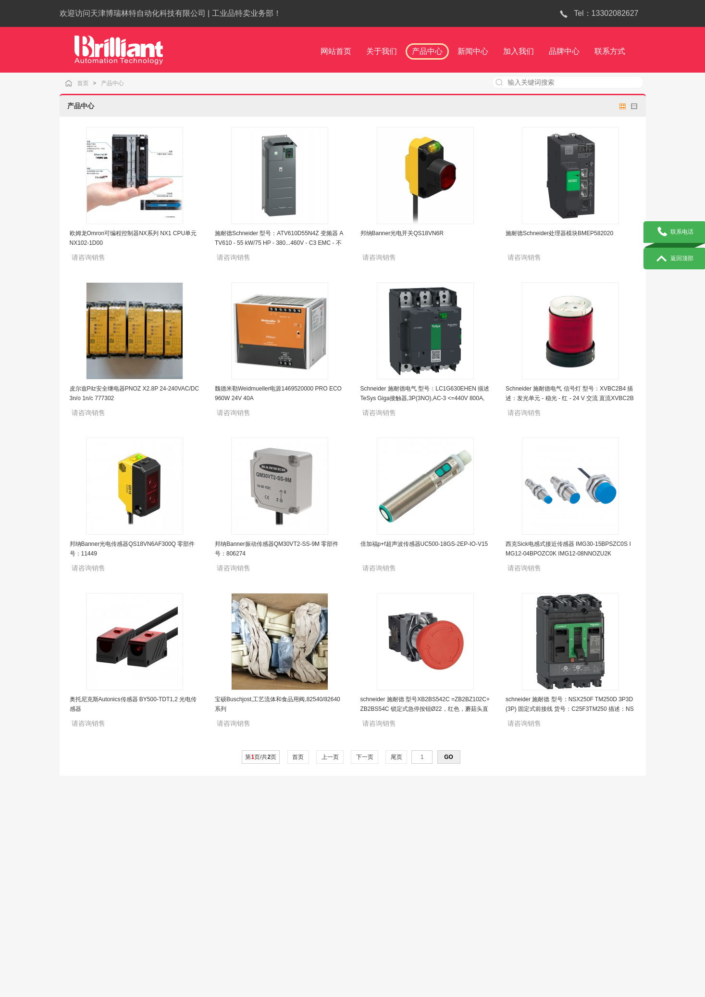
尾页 (396, 757)
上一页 (330, 757)
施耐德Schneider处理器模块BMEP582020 (559, 233)
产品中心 (121, 83)
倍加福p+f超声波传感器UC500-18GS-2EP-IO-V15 (424, 544)
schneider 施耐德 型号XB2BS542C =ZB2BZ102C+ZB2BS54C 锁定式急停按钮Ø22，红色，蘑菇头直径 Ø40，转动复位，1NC (425, 709)
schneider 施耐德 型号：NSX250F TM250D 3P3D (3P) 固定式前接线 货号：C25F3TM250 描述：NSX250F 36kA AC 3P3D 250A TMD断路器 (570, 709)
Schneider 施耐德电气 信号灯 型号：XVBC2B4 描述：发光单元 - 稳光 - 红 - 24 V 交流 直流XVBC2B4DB (570, 398)
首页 (92, 83)
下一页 (364, 757)
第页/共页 (260, 757)
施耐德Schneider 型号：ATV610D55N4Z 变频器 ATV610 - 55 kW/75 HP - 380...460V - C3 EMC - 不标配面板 (279, 243)
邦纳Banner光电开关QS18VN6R (402, 233)
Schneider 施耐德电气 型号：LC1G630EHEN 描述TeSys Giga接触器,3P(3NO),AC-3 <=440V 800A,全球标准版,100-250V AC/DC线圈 (425, 398)
